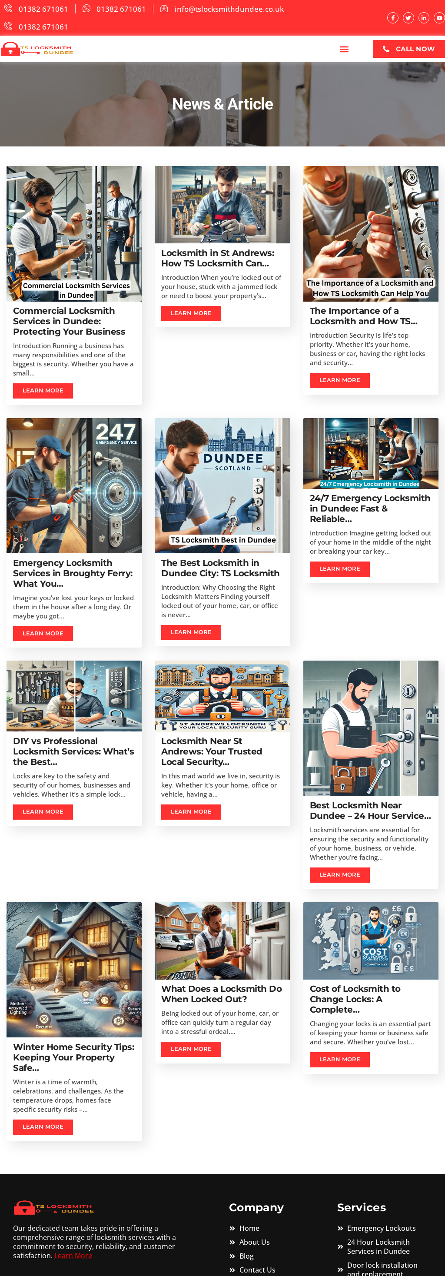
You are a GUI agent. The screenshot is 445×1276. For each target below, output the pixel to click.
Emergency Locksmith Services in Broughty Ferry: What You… (73, 573)
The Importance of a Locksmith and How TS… (364, 316)
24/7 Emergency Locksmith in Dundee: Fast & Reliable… (370, 509)
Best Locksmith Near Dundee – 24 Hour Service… (370, 811)
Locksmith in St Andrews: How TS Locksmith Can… (217, 257)
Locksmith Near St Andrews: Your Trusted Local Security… (211, 752)
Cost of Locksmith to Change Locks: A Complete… (355, 1000)
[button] (344, 49)
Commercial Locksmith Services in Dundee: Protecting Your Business (69, 321)
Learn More (73, 1257)
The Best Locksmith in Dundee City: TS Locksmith (220, 568)
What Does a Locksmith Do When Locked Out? (221, 994)
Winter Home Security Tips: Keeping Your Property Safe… (73, 1058)
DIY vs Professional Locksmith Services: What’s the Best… (73, 752)
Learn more (43, 391)
